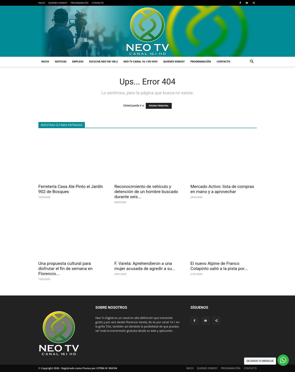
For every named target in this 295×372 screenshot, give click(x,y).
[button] (252, 62)
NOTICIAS (60, 61)
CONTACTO (98, 2)
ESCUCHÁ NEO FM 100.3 (103, 61)
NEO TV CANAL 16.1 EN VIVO (140, 61)
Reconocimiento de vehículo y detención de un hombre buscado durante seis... (146, 191)
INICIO (41, 2)
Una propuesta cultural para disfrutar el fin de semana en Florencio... (65, 268)
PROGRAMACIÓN (79, 2)
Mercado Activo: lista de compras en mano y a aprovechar (222, 189)
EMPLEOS (77, 61)
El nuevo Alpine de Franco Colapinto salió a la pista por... (219, 266)
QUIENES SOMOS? (57, 2)
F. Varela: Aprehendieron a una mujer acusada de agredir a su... (144, 266)
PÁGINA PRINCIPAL (159, 105)
